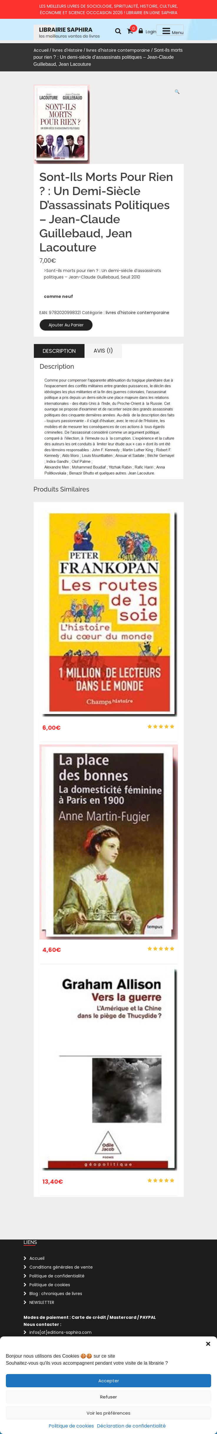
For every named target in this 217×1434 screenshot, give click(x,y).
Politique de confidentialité (57, 1276)
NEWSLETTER (41, 1302)
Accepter (108, 1381)
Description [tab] (59, 351)
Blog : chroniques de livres (55, 1294)
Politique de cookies (71, 1426)
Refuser (108, 1397)
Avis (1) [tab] (103, 350)
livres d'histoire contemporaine (118, 50)
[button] (208, 1344)
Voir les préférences (108, 1413)
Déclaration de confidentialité (131, 1426)
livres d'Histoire (67, 50)
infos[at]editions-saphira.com (60, 1332)
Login (147, 31)
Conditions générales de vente (61, 1267)
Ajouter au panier (66, 325)
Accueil (41, 50)
